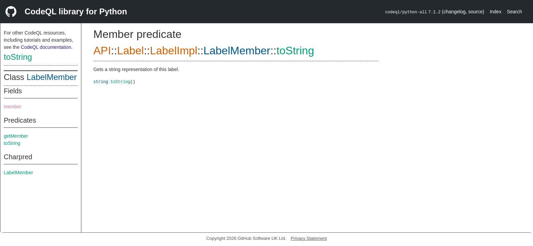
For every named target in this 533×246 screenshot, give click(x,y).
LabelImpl (173, 50)
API (102, 50)
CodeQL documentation (46, 47)
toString (18, 57)
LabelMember (52, 77)
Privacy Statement (309, 238)
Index (495, 11)
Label (130, 50)
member (12, 106)
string (100, 81)
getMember (16, 136)
